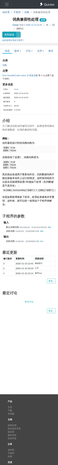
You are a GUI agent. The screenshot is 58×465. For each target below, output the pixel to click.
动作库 (6, 12)
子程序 (17, 12)
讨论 (29, 50)
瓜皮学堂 (12, 438)
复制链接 (9, 34)
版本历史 (12, 435)
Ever (4, 75)
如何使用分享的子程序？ (13, 40)
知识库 (11, 431)
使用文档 (12, 425)
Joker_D (25, 75)
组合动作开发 (14, 428)
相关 (50, 50)
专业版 (11, 413)
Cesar (16, 24)
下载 (10, 410)
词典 (26, 12)
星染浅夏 (34, 75)
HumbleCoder (14, 75)
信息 (7, 50)
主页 (10, 407)
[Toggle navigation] (6, 4)
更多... (51, 280)
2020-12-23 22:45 (34, 25)
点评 (40, 50)
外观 (10, 456)
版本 (17, 50)
